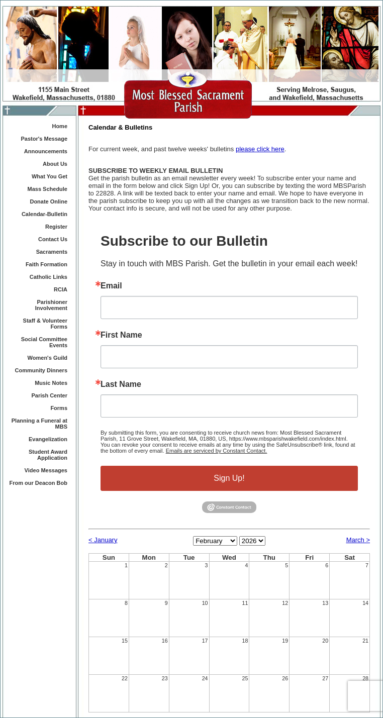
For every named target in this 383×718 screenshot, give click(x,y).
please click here (260, 149)
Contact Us (52, 239)
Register (56, 227)
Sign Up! (229, 478)
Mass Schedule (47, 189)
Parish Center (49, 395)
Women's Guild (47, 358)
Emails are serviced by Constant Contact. (216, 451)
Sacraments (51, 252)
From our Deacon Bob (38, 483)
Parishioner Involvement (51, 305)
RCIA (60, 289)
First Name (121, 335)
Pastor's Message (44, 139)
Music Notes (51, 383)
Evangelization (48, 439)
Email (111, 286)
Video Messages (46, 470)
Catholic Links (48, 277)
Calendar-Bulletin (44, 214)
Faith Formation (46, 264)
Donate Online (48, 201)
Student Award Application (48, 455)
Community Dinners (41, 370)
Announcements (45, 151)
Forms (58, 408)
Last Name (121, 384)
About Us (55, 164)
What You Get (49, 176)
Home (59, 126)
